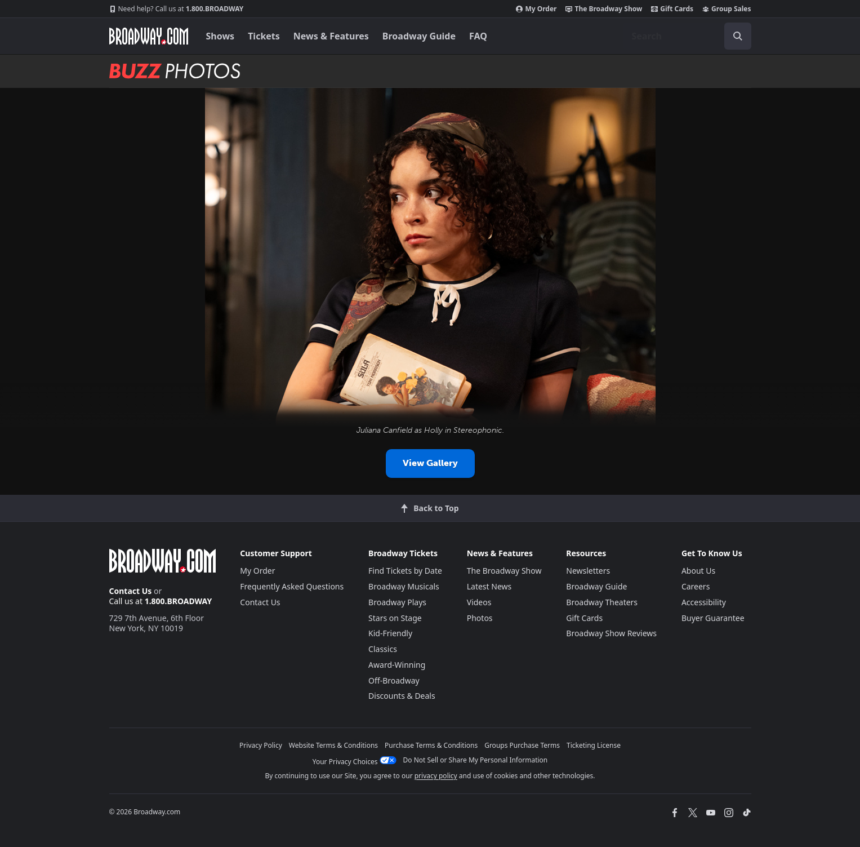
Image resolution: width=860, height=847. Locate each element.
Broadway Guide (419, 36)
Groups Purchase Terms (522, 745)
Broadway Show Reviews (611, 633)
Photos (480, 618)
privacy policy (436, 776)
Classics (382, 649)
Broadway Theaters (602, 602)
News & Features (331, 36)
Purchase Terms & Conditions (431, 745)
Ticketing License (594, 745)
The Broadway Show (603, 9)
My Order (536, 9)
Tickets (264, 36)
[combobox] (687, 36)
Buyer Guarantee (713, 618)
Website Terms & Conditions (333, 745)
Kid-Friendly (390, 633)
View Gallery (430, 463)
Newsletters (588, 570)
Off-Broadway (394, 680)
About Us (698, 570)
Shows (220, 36)
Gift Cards (672, 9)
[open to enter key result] (737, 36)
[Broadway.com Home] (148, 36)
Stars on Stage (395, 618)
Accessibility (703, 602)
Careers (695, 586)
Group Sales (726, 9)
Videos (479, 602)
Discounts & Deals (401, 695)
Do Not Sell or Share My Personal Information (475, 760)
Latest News (489, 586)
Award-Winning (396, 664)
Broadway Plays (397, 602)
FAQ (478, 36)
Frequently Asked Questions (292, 586)
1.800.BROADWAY (176, 9)
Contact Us (130, 591)
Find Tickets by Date (405, 570)
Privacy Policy (260, 745)
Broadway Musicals (403, 586)
